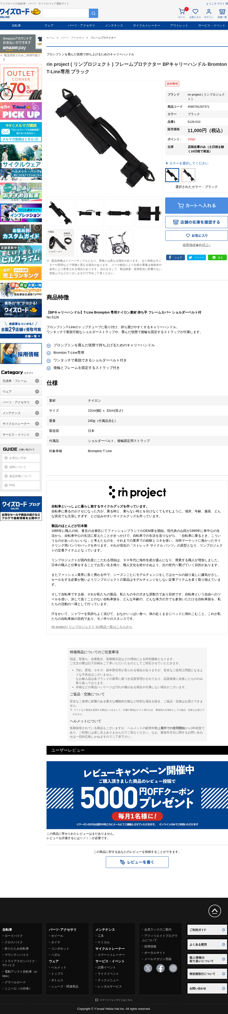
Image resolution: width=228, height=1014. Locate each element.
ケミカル (104, 942)
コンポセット (60, 948)
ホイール (57, 935)
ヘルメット (58, 967)
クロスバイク (14, 942)
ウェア (49, 25)
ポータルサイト (154, 952)
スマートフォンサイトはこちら (116, 1000)
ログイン (86, 838)
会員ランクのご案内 (157, 929)
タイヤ (55, 942)
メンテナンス (114, 25)
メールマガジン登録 (157, 959)
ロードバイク (14, 935)
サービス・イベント (211, 25)
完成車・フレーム (15, 381)
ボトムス (57, 980)
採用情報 (150, 946)
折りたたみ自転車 (17, 948)
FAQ (12, 485)
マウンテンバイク (17, 955)
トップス (57, 973)
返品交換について (20, 476)
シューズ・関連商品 (64, 986)
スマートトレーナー (111, 955)
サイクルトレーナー (146, 25)
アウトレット (179, 25)
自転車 (16, 25)
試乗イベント (107, 967)
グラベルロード (15, 982)
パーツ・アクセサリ (81, 25)
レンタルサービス (110, 986)
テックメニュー (108, 980)
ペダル (55, 955)
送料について (17, 467)
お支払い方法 (17, 458)
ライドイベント (108, 973)
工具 (101, 935)
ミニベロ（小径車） (18, 988)
